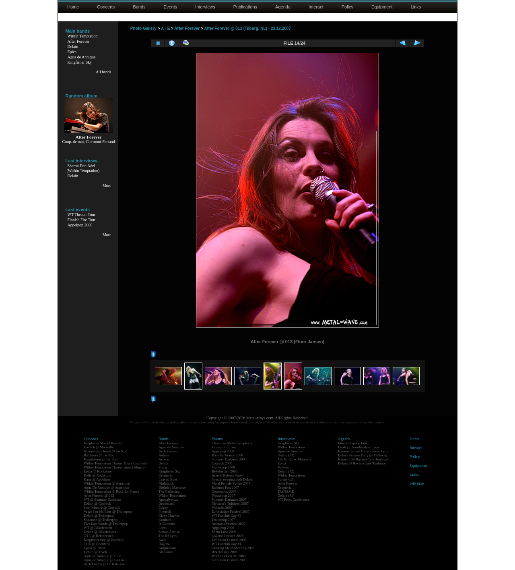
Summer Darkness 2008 (229, 459)
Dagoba (164, 544)
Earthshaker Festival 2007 (230, 512)
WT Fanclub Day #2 (226, 516)
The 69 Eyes (168, 536)
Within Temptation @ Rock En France (111, 491)
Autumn (165, 455)
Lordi (163, 528)
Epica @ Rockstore (98, 471)
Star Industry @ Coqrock (102, 508)
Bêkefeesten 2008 (224, 471)
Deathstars (166, 504)
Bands (139, 6)
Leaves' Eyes (168, 479)
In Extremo (167, 524)
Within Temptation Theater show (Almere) (115, 467)
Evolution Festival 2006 (229, 540)
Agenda (282, 6)
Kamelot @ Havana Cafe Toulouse (363, 459)
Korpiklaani (167, 548)
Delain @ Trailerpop (98, 516)
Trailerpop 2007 (223, 520)
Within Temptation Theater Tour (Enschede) (116, 463)
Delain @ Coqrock (97, 504)
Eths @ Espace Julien (353, 443)
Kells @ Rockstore (97, 475)
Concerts (106, 6)
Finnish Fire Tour (82, 220)
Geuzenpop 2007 (224, 491)
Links (416, 6)
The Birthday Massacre (294, 459)
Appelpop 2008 (80, 225)
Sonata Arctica (169, 532)
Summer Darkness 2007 (229, 499)
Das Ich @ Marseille (99, 447)
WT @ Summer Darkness (102, 499)
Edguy (163, 508)
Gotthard (165, 520)
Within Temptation (83, 36)
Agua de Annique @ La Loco (105, 560)
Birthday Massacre (172, 487)
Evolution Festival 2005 (229, 560)
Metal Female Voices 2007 (231, 483)
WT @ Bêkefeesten (98, 528)
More (107, 185)
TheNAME (286, 491)
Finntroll (165, 512)
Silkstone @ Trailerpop (100, 520)
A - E (165, 28)
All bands (103, 72)
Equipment (382, 6)
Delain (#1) (286, 495)
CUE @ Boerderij (97, 544)
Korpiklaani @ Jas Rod (100, 459)
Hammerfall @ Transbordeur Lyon (363, 451)
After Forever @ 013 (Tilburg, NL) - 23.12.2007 (247, 28)
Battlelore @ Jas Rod (99, 455)
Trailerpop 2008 (223, 467)
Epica (72, 52)
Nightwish (166, 483)
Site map (417, 483)
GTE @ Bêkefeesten (98, 536)
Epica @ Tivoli (95, 548)
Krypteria (165, 475)
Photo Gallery (143, 28)
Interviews (205, 6)
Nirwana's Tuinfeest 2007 (230, 504)
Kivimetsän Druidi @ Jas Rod (105, 451)
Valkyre (283, 467)
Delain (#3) (286, 455)
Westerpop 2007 (223, 495)
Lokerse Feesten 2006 (227, 536)
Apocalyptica (168, 499)
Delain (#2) (286, 471)
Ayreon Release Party (227, 475)
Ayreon (164, 459)
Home (73, 6)
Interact (316, 6)
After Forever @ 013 (99, 495)
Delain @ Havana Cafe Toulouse (361, 463)
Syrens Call (286, 479)
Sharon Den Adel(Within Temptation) (83, 168)
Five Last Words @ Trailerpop (106, 524)
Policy (347, 6)
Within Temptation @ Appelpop (107, 483)
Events (170, 6)
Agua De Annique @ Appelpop (106, 487)
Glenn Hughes (169, 516)
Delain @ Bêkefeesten (100, 532)
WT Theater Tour (81, 214)
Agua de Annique (82, 57)
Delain (73, 46)
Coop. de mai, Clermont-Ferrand (88, 141)
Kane (162, 540)
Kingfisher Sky (80, 62)
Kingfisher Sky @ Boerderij (104, 443)
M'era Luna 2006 (224, 532)
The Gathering (169, 491)
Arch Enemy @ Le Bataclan (104, 564)
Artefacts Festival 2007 (228, 524)
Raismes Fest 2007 (225, 487)
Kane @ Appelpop (97, 479)
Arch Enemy (168, 451)
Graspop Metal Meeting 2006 (233, 548)
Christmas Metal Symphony (232, 443)
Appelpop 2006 (223, 528)
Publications (245, 6)
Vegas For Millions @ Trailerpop (108, 512)
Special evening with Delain (232, 479)
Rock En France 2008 (227, 455)
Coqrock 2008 (222, 463)
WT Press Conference (293, 499)
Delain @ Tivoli (95, 552)
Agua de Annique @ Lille (102, 556)
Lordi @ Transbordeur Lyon (358, 447)
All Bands (166, 552)
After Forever (79, 41)
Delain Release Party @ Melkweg (362, 455)
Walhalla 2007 (222, 508)
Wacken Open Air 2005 (229, 556)
